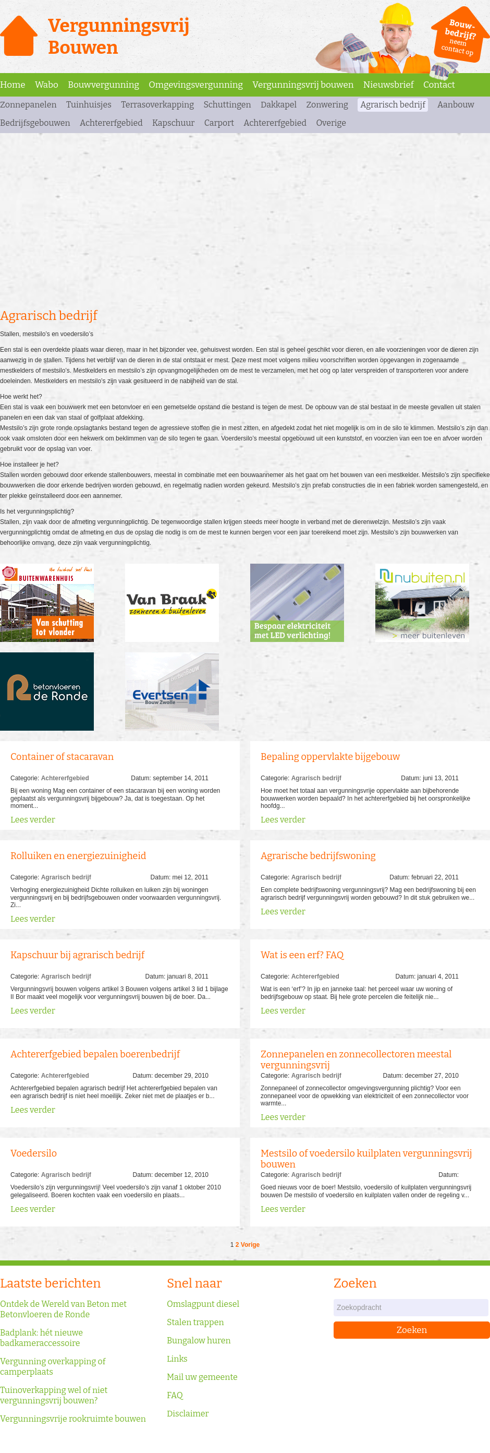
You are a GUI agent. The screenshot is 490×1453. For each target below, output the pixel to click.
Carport (219, 123)
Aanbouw (455, 105)
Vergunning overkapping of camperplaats (52, 1366)
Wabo (46, 84)
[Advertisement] (245, 219)
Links (177, 1359)
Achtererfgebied (111, 123)
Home (13, 84)
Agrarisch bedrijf (392, 105)
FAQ (175, 1395)
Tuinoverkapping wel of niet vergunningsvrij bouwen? (53, 1395)
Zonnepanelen (28, 105)
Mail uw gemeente (202, 1377)
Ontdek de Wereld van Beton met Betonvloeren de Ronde (63, 1309)
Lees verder (32, 820)
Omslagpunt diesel (203, 1304)
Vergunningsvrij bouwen (302, 84)
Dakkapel (279, 105)
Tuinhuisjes (89, 105)
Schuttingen (227, 105)
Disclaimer (188, 1414)
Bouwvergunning (103, 84)
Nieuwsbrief (388, 84)
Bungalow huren (199, 1340)
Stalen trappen (195, 1322)
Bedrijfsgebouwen (35, 123)
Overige (331, 123)
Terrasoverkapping (157, 105)
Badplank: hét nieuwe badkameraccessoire (41, 1338)
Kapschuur (173, 123)
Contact (439, 84)
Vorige (250, 1244)
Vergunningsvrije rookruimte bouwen (73, 1419)
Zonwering (327, 105)
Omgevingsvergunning (196, 84)
